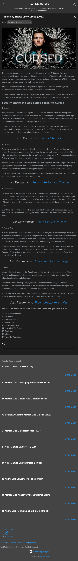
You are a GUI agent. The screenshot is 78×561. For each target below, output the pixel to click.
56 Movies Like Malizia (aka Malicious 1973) (24, 398)
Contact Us (11, 543)
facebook (9, 530)
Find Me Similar (39, 4)
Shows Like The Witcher (51, 222)
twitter (7, 532)
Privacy (3, 543)
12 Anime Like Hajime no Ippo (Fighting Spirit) (25, 511)
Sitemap (32, 543)
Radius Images (44, 556)
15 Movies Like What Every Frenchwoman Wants (26, 495)
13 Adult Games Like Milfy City (17, 366)
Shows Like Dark (51, 138)
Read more (70, 375)
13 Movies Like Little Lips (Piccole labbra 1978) (26, 382)
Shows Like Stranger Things (50, 261)
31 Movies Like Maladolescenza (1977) (21, 430)
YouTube (8, 536)
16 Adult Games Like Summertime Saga (22, 463)
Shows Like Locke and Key (50, 302)
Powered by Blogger (39, 551)
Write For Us (23, 543)
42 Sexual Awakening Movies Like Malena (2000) (26, 414)
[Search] (74, 5)
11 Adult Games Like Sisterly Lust (19, 446)
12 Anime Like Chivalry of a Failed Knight (22, 479)
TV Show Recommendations (19, 22)
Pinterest (8, 534)
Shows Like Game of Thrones (50, 182)
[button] (74, 17)
